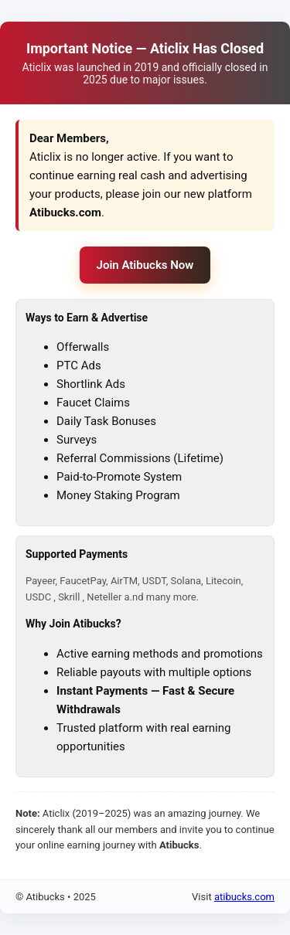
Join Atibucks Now (145, 265)
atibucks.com (244, 897)
